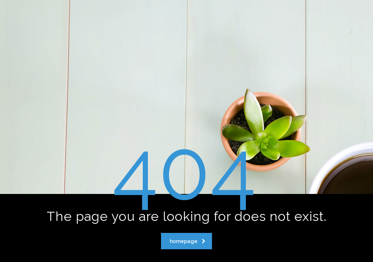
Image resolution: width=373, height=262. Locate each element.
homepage (187, 241)
